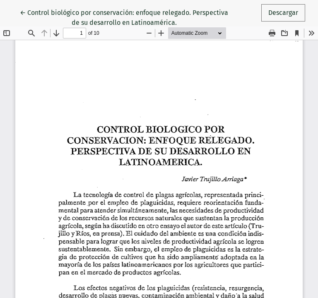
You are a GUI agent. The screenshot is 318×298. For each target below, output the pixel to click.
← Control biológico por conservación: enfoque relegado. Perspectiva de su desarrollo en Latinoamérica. (124, 16)
